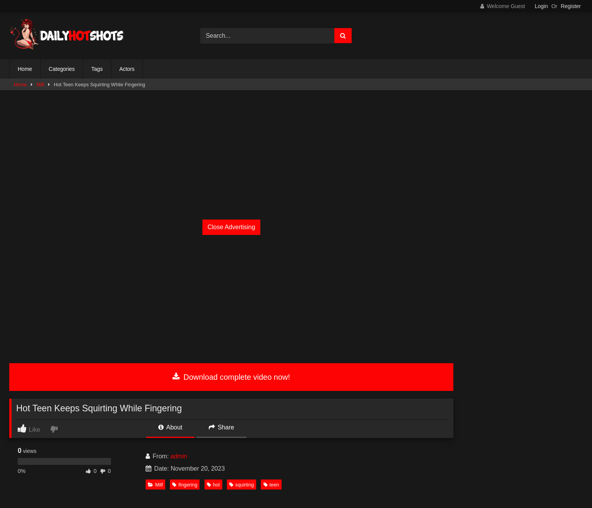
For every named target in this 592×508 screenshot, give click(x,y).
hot (213, 485)
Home (25, 69)
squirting (241, 485)
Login (541, 6)
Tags (97, 69)
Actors (127, 69)
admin (179, 456)
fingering (184, 485)
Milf (40, 84)
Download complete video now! (231, 377)
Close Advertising (231, 227)
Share (221, 427)
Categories (62, 69)
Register (571, 6)
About (170, 427)
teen (271, 485)
